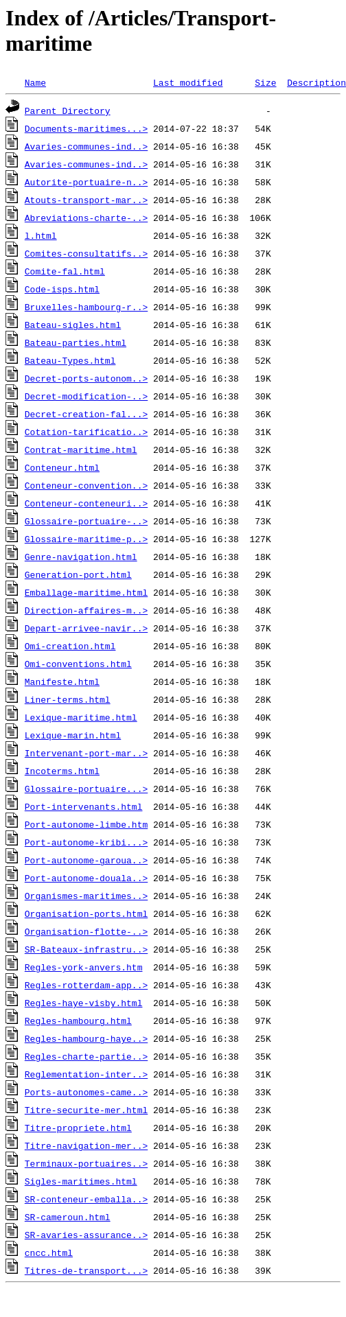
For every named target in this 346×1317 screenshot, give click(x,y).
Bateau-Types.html (70, 360)
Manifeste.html (62, 681)
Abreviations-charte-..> (86, 217)
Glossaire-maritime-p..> (86, 539)
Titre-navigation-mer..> (86, 1145)
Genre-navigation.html (81, 556)
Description (316, 82)
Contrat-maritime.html (81, 449)
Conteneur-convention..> (86, 485)
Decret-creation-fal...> (86, 414)
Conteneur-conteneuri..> (86, 503)
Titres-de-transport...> (86, 1270)
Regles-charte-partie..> (86, 1056)
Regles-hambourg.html (78, 1020)
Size (265, 82)
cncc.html (49, 1252)
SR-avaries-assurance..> (86, 1234)
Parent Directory (68, 110)
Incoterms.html (62, 771)
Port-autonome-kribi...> (86, 842)
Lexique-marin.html (73, 735)
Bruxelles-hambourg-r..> (86, 307)
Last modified (187, 82)
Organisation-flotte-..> (86, 931)
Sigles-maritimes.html (81, 1181)
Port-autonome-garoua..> (86, 860)
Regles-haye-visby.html (84, 1003)
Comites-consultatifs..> (86, 253)
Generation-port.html (78, 574)
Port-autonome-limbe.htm (86, 824)
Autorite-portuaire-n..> (86, 182)
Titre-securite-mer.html (86, 1110)
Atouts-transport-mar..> (86, 200)
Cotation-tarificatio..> (86, 432)
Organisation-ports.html (86, 913)
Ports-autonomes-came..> (86, 1092)
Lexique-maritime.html (81, 717)
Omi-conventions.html (78, 663)
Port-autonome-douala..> (86, 878)
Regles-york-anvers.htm (84, 967)
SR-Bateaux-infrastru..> (86, 949)
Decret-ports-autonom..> (86, 378)
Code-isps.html (62, 289)
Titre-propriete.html (78, 1127)
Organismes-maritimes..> (86, 895)
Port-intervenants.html (84, 806)
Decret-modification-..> (86, 396)
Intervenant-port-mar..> (86, 753)
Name (35, 82)
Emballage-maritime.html (86, 592)
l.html (41, 235)
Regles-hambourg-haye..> (86, 1038)
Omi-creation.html (70, 646)
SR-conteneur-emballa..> (86, 1199)
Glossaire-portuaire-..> (86, 521)
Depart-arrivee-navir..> (86, 628)
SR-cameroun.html (68, 1217)
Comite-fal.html (65, 271)
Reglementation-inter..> (86, 1074)
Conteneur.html (62, 467)
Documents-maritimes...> (86, 128)
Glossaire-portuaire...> (86, 788)
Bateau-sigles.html (73, 324)
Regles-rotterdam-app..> (86, 985)
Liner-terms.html (68, 699)
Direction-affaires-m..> (86, 610)
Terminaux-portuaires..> (86, 1163)
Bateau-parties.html (75, 342)
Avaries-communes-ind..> (86, 146)
